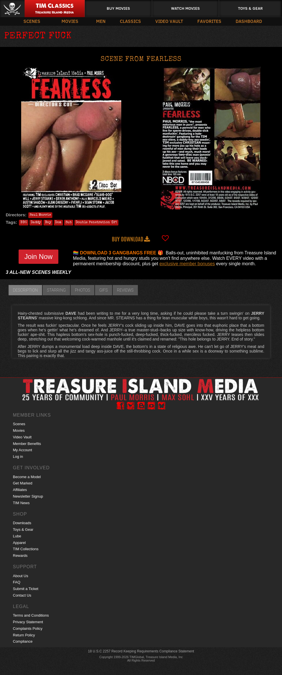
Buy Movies (118, 8)
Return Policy (24, 635)
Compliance (23, 641)
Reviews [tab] (125, 290)
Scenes (31, 21)
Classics (130, 21)
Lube (17, 536)
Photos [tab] (82, 290)
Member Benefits (27, 444)
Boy (48, 222)
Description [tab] (25, 290)
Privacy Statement (28, 622)
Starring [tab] (56, 290)
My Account (22, 450)
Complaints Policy (27, 628)
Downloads (22, 523)
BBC (23, 222)
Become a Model (27, 477)
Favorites (209, 21)
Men (101, 21)
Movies (69, 21)
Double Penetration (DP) (96, 222)
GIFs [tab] (103, 290)
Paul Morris (40, 215)
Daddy (36, 222)
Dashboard (249, 21)
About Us (20, 576)
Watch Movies (185, 8)
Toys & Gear (250, 8)
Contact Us (22, 595)
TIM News (21, 503)
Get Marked (22, 483)
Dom (58, 222)
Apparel (19, 543)
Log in (18, 456)
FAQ (16, 582)
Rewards (20, 555)
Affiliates (20, 490)
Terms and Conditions (31, 615)
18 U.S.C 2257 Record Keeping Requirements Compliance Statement (141, 651)
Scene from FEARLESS (141, 59)
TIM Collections (26, 549)
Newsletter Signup (28, 496)
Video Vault (169, 21)
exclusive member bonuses (187, 263)
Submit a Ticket (25, 589)
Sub (68, 222)
